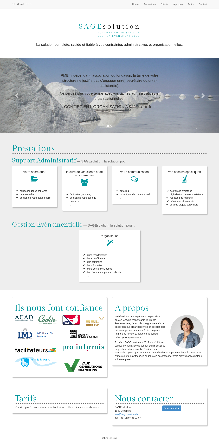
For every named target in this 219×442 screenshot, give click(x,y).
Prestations (150, 4)
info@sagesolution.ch (126, 414)
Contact (203, 4)
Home (135, 4)
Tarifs (191, 4)
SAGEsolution (21, 4)
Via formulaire (171, 408)
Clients (164, 4)
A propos (178, 4)
